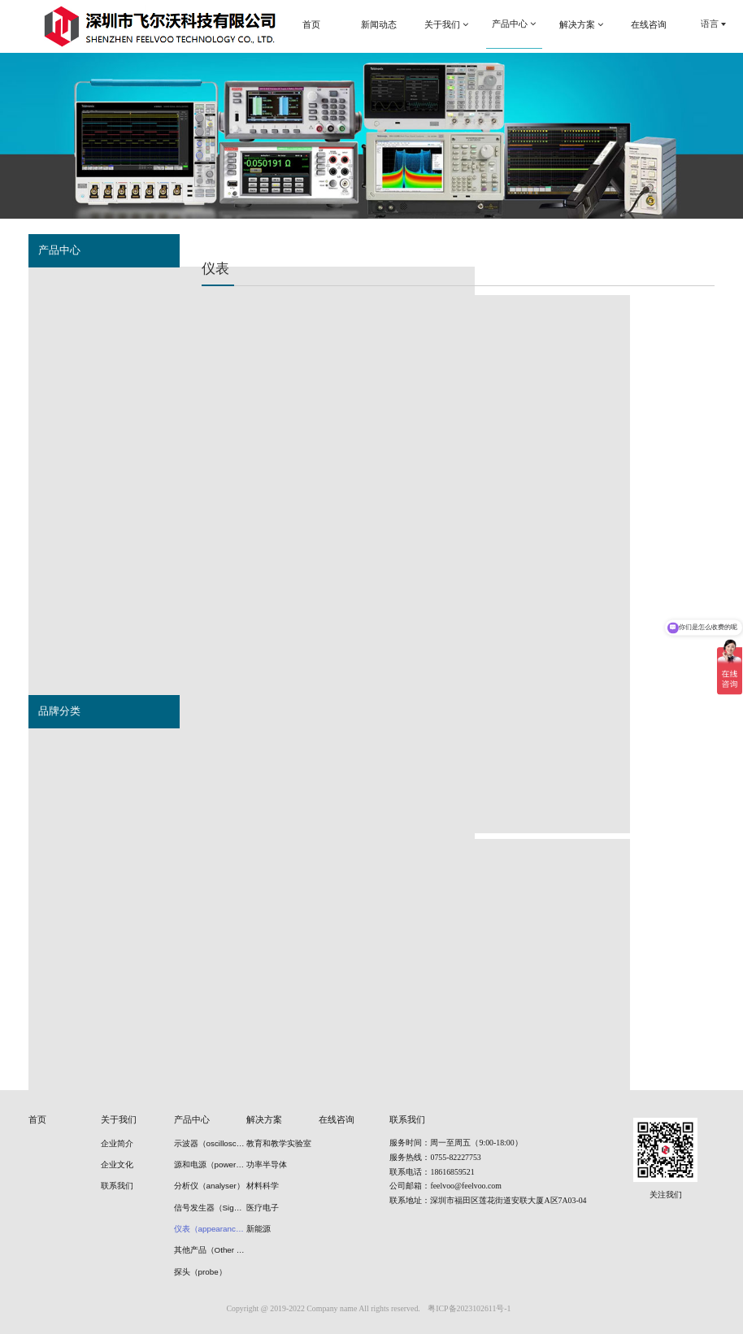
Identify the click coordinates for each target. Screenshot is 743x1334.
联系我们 (117, 1185)
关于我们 (119, 1119)
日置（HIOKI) (66, 875)
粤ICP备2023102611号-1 (469, 1308)
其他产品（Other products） (96, 512)
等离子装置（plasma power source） (114, 642)
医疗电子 (262, 1207)
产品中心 (192, 1119)
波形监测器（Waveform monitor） (107, 447)
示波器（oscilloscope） (86, 284)
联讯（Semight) (70, 940)
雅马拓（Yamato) (74, 973)
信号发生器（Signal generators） (106, 414)
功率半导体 (266, 1164)
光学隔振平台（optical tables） (101, 610)
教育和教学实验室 (278, 1143)
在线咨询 (336, 1119)
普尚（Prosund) (71, 810)
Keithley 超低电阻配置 (460, 423)
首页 (37, 1119)
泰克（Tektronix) (72, 745)
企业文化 (117, 1164)
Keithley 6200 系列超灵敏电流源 (286, 588)
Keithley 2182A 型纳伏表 (459, 588)
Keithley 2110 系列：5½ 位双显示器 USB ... (632, 594)
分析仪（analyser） (78, 382)
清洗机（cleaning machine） (96, 675)
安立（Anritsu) (68, 1005)
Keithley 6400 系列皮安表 (286, 423)
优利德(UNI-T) (67, 908)
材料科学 (262, 1185)
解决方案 (264, 1119)
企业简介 (117, 1143)
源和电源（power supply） (92, 316)
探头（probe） (68, 545)
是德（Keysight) (71, 777)
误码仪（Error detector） (89, 349)
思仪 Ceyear (64, 843)
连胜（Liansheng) (75, 1038)
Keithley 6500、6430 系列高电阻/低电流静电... (632, 430)
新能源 (258, 1228)
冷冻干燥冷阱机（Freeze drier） (104, 577)
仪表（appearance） (81, 479)
